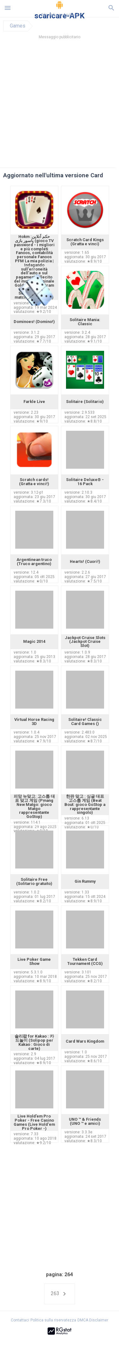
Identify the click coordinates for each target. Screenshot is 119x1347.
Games (17, 25)
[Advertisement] (59, 105)
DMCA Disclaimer (92, 1320)
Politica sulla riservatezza (53, 1320)
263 (59, 1294)
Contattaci (20, 1320)
